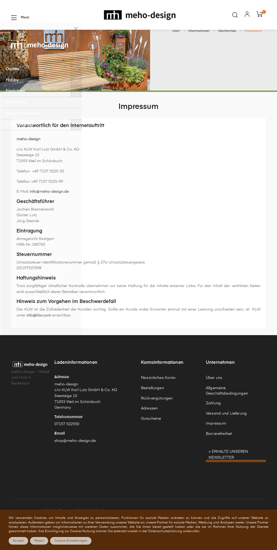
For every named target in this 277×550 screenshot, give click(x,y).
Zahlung (213, 426)
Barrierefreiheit (219, 457)
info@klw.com (39, 338)
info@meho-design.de (49, 214)
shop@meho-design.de (75, 464)
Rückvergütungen (157, 421)
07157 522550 (66, 447)
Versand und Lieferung (226, 436)
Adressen (149, 432)
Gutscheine (151, 442)
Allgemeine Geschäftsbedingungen (227, 413)
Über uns (214, 401)
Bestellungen (152, 411)
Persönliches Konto (158, 401)
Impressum (216, 447)
